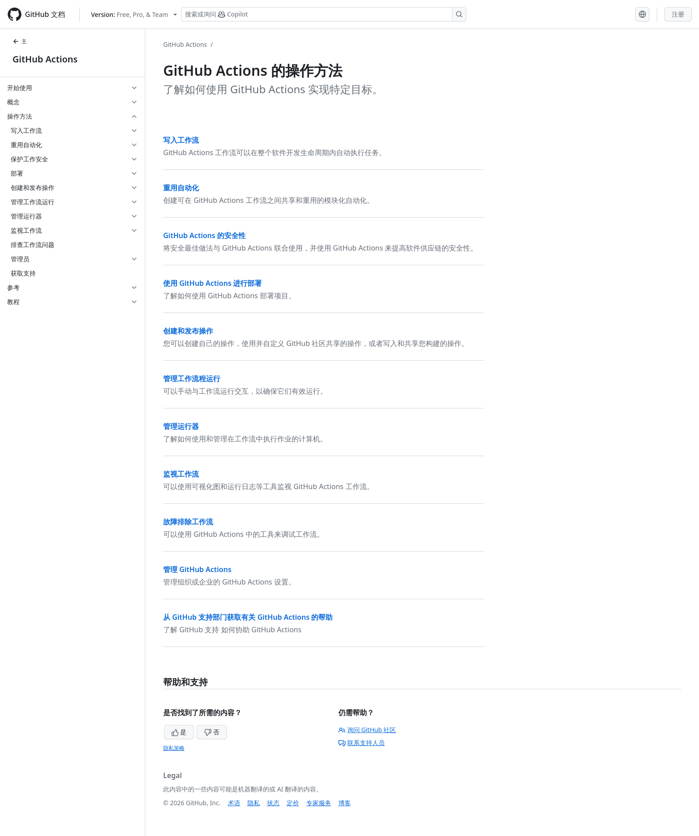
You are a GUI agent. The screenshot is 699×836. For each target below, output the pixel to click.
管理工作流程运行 (191, 378)
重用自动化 (181, 188)
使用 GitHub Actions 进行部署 (212, 283)
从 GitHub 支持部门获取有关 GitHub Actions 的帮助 (248, 617)
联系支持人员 (361, 742)
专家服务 (318, 803)
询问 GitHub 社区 (367, 729)
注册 (678, 14)
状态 (273, 803)
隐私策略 (174, 748)
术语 (234, 803)
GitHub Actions (45, 59)
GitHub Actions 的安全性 (204, 235)
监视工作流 (181, 474)
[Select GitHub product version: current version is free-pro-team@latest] (134, 14)
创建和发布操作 (188, 331)
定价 (293, 803)
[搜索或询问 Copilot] (323, 14)
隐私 (253, 803)
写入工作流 (181, 140)
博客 (344, 803)
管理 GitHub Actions (197, 569)
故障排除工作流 (188, 522)
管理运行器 (181, 426)
